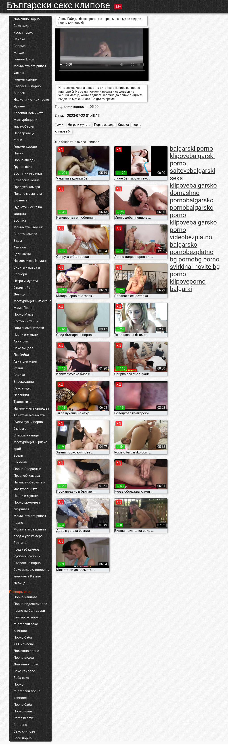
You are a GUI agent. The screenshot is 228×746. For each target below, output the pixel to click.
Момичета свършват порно (30, 519)
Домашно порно (26, 651)
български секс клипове (26, 627)
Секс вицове (23, 348)
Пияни (19, 153)
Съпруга (20, 429)
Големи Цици (24, 59)
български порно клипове (27, 694)
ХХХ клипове (24, 644)
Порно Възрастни (27, 469)
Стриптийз (22, 288)
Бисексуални (24, 382)
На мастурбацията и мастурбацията (29, 485)
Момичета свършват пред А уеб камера (30, 532)
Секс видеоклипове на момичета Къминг (31, 573)
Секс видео (22, 26)
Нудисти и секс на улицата (28, 210)
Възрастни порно (27, 86)
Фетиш (19, 73)
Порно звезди (25, 160)
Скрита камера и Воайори (27, 270)
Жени (18, 140)
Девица (20, 583)
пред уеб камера (27, 549)
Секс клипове (24, 671)
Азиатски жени (25, 361)
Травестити (23, 402)
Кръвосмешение (27, 180)
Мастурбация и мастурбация (26, 123)
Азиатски (21, 341)
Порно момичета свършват (27, 505)
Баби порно (23, 738)
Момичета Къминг (28, 227)
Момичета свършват (30, 66)
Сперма (20, 46)
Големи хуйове (25, 79)
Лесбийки (21, 355)
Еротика (20, 220)
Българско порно (27, 617)
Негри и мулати (26, 281)
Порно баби (23, 637)
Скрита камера (25, 234)
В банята (20, 200)
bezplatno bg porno (191, 255)
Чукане (19, 106)
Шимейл (20, 462)
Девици (20, 294)
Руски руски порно (28, 422)
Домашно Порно (27, 19)
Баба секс (21, 678)
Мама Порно (23, 308)
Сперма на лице (26, 435)
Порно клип (23, 711)
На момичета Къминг (30, 261)
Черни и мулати (26, 335)
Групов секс (23, 167)
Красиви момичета (29, 113)
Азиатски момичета (29, 415)
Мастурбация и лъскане (32, 301)
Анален (19, 93)
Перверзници (24, 133)
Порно (19, 684)
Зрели (18, 455)
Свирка (19, 39)
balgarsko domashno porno (193, 193)
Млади (19, 53)
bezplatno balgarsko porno (191, 244)
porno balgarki (188, 285)
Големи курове (25, 147)
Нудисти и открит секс (31, 100)
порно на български (29, 611)
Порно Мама (23, 314)
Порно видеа (24, 658)
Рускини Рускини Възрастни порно (27, 559)
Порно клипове (26, 597)
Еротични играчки (28, 173)
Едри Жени (22, 254)
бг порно (20, 725)
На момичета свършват (32, 408)
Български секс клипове (58, 5)
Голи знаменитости (29, 328)
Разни (18, 368)
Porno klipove (24, 718)
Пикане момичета (28, 194)
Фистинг (20, 247)
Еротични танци (26, 321)
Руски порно (23, 32)
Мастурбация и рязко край (30, 445)
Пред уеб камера (27, 187)
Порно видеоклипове (30, 604)
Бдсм (18, 241)
